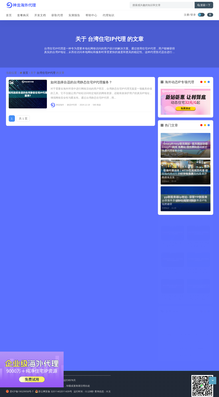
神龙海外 (57, 104)
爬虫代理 (186, 349)
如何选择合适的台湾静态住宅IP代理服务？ (81, 82)
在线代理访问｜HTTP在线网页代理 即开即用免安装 (184, 175)
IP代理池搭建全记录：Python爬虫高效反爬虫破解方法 (171, 271)
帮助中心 (91, 15)
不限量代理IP (170, 342)
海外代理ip (203, 342)
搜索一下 (203, 5)
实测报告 (74, 15)
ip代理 (186, 335)
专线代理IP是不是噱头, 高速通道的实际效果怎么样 (198, 245)
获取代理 (57, 15)
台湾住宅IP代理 (107, 38)
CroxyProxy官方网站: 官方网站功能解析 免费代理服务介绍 (184, 148)
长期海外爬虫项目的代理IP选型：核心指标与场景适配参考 (198, 298)
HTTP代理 (203, 335)
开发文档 (40, 15)
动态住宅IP (187, 328)
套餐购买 (23, 15)
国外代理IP (170, 356)
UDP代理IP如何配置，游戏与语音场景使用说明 (198, 271)
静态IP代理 (71, 104)
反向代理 (186, 356)
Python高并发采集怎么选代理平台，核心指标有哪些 (172, 245)
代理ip (170, 328)
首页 (9, 15)
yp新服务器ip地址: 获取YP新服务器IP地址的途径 (184, 202)
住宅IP (170, 349)
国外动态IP (203, 356)
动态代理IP (187, 342)
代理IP (170, 321)
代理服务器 (170, 335)
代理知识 (108, 15)
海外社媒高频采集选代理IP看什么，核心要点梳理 (172, 298)
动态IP (186, 321)
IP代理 (203, 328)
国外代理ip (203, 349)
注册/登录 (190, 14)
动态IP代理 (203, 321)
